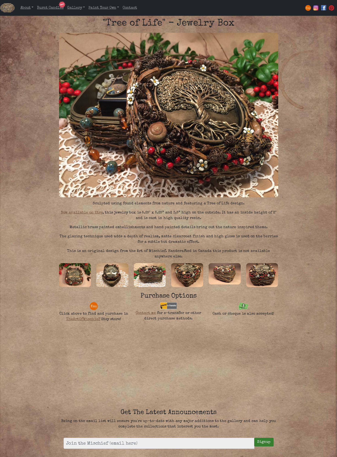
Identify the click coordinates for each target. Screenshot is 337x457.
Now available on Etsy (81, 213)
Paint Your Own (102, 8)
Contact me (146, 313)
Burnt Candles (50, 8)
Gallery (74, 8)
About (25, 8)
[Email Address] (159, 443)
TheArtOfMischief (83, 319)
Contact (130, 8)
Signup (264, 442)
